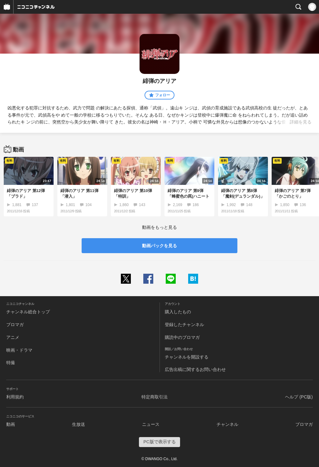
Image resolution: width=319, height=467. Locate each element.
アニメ (12, 337)
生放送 (78, 424)
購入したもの (178, 311)
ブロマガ (15, 324)
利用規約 (15, 396)
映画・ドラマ (19, 350)
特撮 (10, 362)
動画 (10, 424)
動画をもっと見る (159, 227)
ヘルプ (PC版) (299, 396)
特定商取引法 (154, 396)
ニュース (151, 424)
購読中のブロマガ (182, 337)
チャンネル (227, 424)
